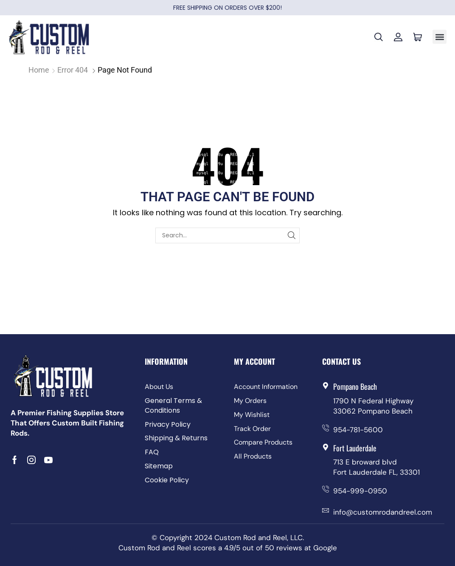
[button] (440, 37)
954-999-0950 (360, 491)
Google (325, 547)
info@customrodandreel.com (382, 512)
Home (38, 69)
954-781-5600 (358, 429)
